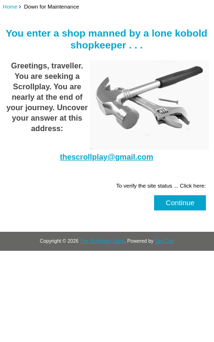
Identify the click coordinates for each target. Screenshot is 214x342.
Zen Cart (165, 241)
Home (10, 6)
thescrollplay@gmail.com (106, 156)
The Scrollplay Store (102, 241)
